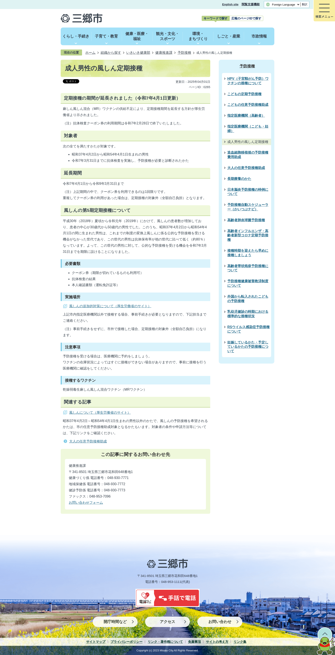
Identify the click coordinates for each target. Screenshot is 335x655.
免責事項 (194, 641)
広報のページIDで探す (246, 18)
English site (230, 4)
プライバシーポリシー (126, 641)
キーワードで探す (216, 18)
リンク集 (240, 641)
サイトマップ (95, 641)
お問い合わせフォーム (86, 502)
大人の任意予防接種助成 (88, 441)
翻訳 (304, 4)
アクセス (167, 622)
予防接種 (184, 52)
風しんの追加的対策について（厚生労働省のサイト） (110, 306)
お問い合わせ (219, 622)
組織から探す (111, 52)
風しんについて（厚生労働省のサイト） (100, 412)
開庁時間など (115, 622)
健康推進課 (163, 52)
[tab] (215, 18)
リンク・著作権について (165, 641)
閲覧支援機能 (251, 4)
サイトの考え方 (217, 641)
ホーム (90, 52)
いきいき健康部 (138, 52)
